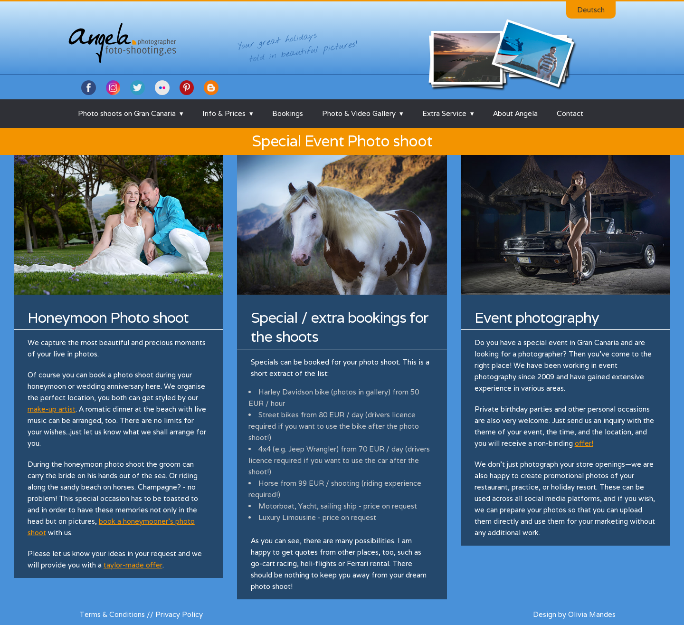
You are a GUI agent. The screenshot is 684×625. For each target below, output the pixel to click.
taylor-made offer (133, 564)
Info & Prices (224, 113)
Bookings (287, 113)
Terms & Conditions (112, 614)
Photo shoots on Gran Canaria (127, 113)
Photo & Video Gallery (359, 113)
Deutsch (591, 9)
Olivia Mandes (592, 614)
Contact (570, 113)
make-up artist (52, 408)
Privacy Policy (179, 614)
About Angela (515, 113)
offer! (584, 443)
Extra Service (444, 113)
